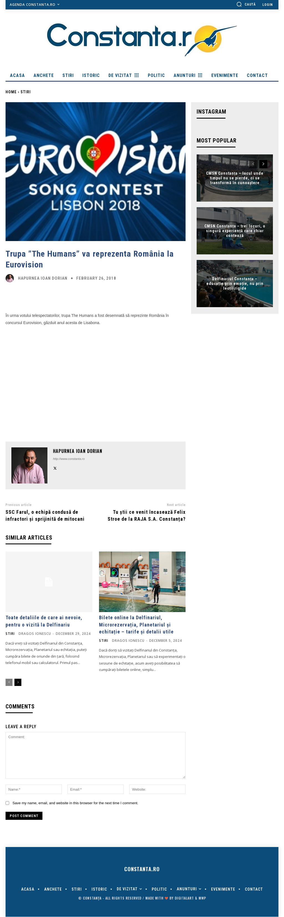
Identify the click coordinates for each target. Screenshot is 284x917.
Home (11, 92)
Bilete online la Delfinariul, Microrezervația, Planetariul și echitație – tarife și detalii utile (136, 624)
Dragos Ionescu (35, 633)
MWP (202, 898)
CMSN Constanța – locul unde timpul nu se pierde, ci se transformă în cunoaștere (234, 178)
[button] (246, 4)
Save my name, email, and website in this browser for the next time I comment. (75, 803)
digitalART (184, 898)
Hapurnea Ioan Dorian (42, 278)
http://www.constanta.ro (69, 458)
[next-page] (17, 682)
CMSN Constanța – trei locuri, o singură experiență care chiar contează (234, 231)
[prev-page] (9, 682)
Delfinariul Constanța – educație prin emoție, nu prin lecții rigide (234, 283)
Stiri (26, 92)
